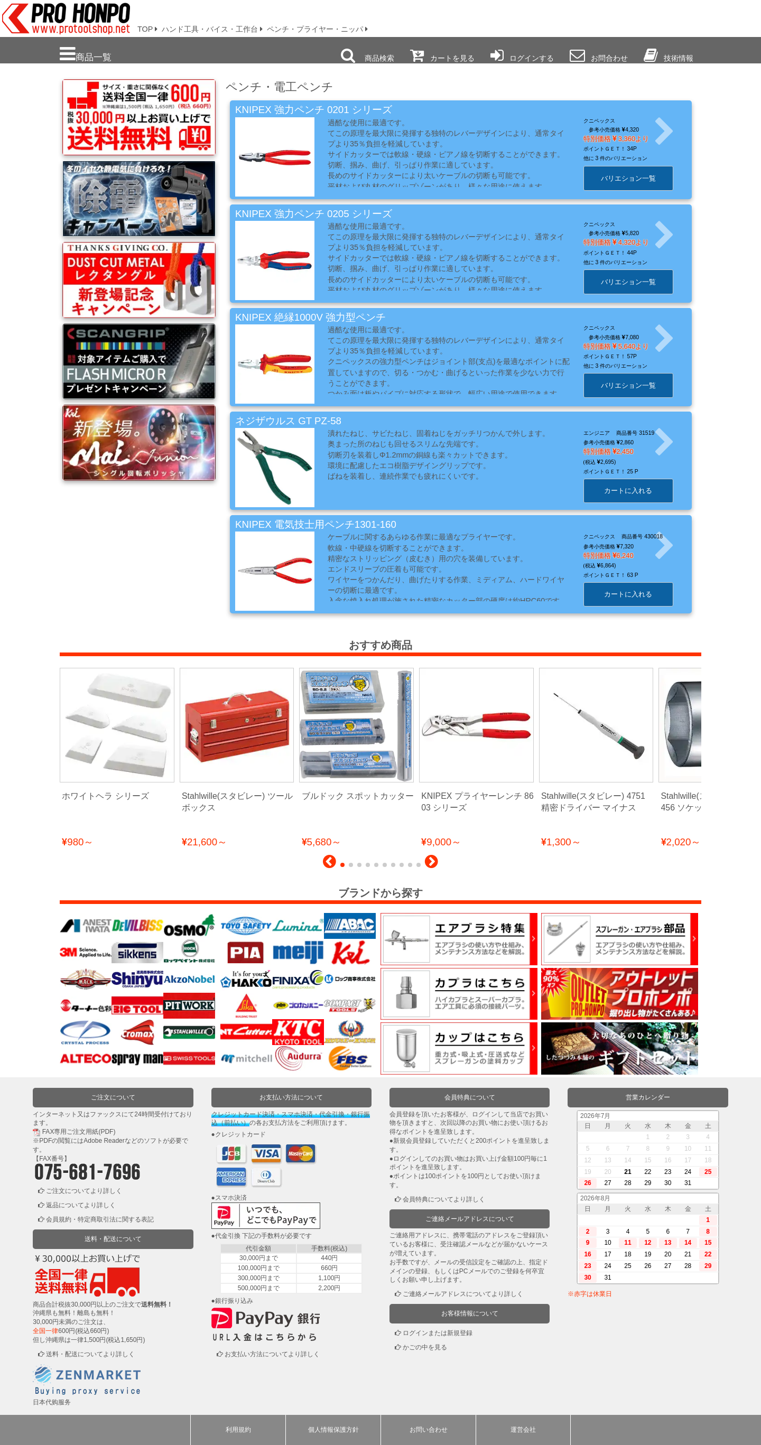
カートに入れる (633, 491)
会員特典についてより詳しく (444, 1199)
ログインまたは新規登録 (437, 1333)
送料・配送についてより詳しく (90, 1354)
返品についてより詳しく (81, 1205)
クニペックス (604, 121)
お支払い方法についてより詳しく (272, 1354)
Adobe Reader (103, 1140)
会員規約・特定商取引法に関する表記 (100, 1219)
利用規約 (238, 1429)
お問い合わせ (429, 1429)
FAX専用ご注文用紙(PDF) (79, 1131)
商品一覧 (86, 54)
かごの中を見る (425, 1347)
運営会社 (523, 1429)
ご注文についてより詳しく (84, 1191)
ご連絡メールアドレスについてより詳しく (463, 1294)
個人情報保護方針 (333, 1429)
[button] (329, 864)
